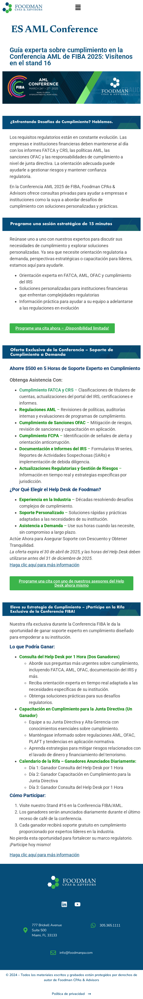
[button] (78, 7)
